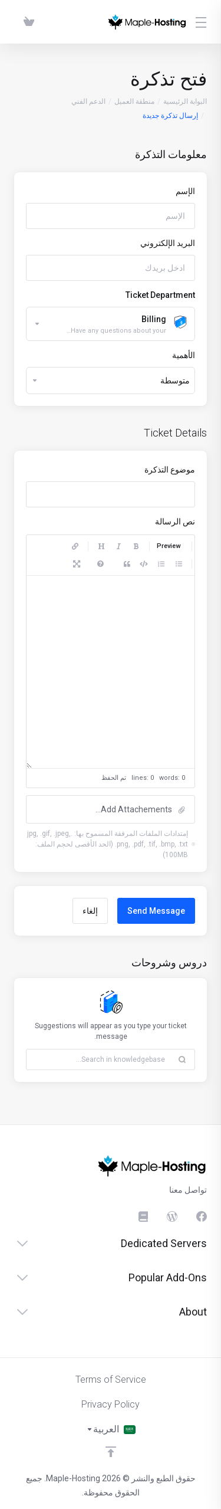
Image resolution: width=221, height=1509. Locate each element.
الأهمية (183, 355)
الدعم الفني (88, 101)
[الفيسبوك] (201, 1216)
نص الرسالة (175, 521)
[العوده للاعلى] (111, 1452)
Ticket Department (160, 295)
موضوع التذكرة (169, 469)
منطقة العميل (134, 101)
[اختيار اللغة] (111, 1429)
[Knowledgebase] (142, 1216)
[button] (110, 809)
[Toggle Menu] (204, 22)
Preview (168, 546)
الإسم (185, 191)
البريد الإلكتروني (167, 243)
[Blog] (172, 1216)
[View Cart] (26, 21)
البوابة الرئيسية (185, 101)
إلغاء (90, 911)
